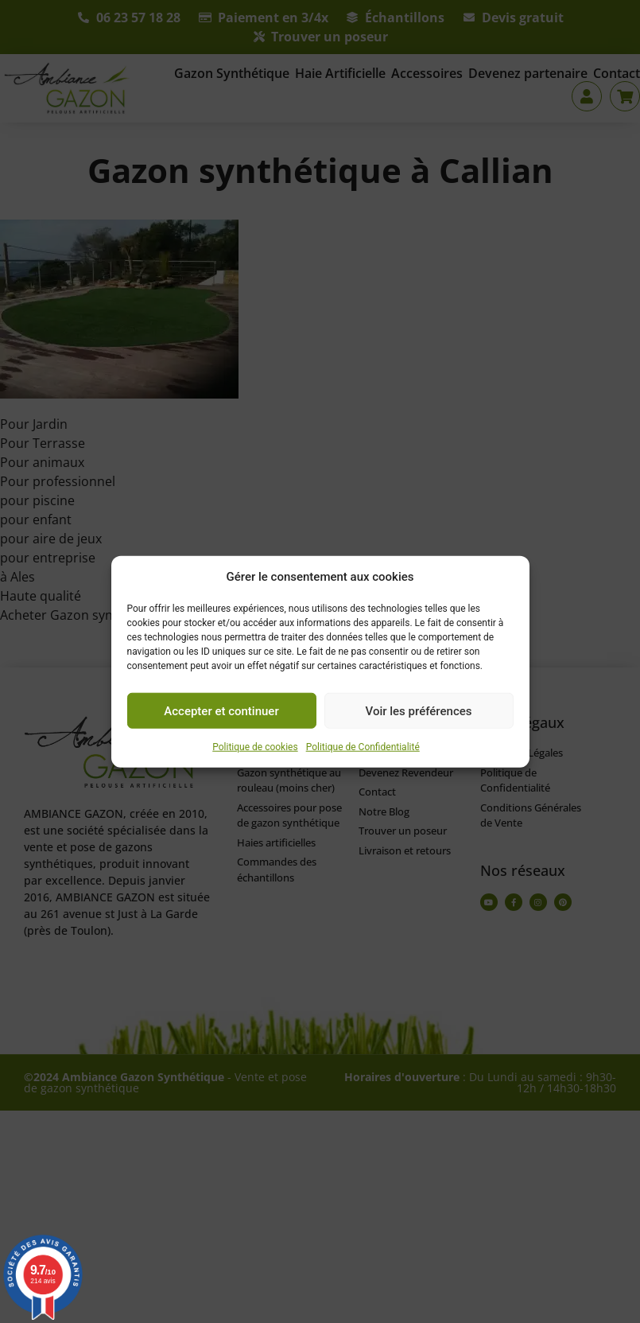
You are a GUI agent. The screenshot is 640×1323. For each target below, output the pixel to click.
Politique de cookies (254, 747)
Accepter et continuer (221, 710)
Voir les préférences (419, 710)
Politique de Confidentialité (363, 747)
